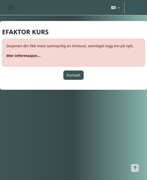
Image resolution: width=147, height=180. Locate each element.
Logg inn (135, 7)
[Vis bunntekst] (135, 168)
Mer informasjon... (23, 55)
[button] (115, 7)
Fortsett (73, 75)
